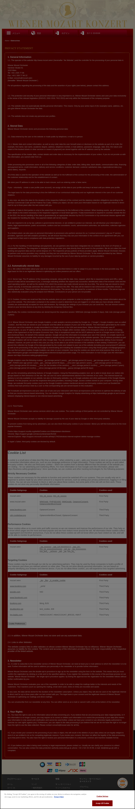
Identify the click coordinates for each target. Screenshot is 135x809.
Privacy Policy (59, 797)
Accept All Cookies (102, 803)
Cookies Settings (102, 796)
